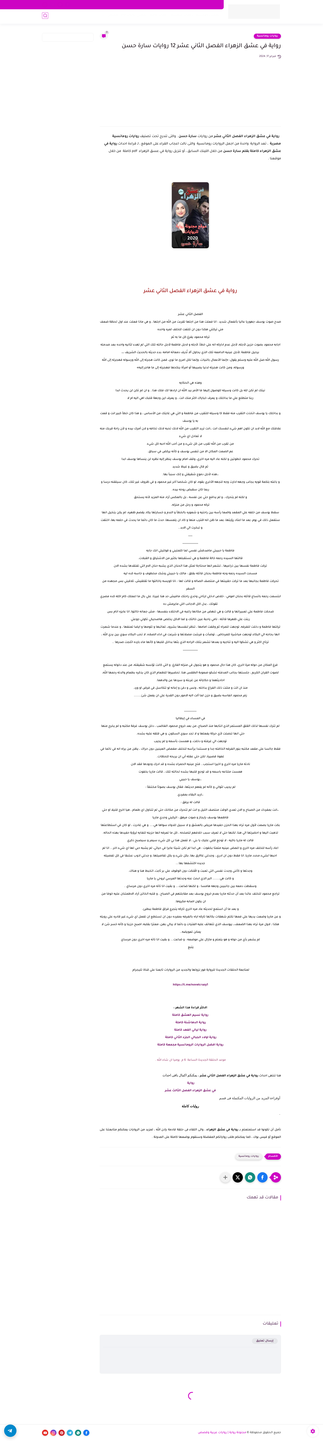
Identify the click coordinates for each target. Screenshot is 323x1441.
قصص (111, 16)
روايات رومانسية (207, 16)
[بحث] (45, 17)
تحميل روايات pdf (132, 16)
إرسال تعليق (265, 1340)
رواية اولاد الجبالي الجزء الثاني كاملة (190, 1037)
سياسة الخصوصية (207, 4)
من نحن (159, 4)
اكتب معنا (128, 4)
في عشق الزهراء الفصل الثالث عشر (190, 1090)
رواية (190, 1083)
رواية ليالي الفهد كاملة (190, 1030)
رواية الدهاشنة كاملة (190, 1022)
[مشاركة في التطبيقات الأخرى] (225, 1177)
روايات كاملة (157, 16)
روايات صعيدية (181, 16)
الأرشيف (111, 4)
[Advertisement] (190, 89)
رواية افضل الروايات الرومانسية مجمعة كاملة (190, 1045)
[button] (262, 1177)
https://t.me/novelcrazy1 (190, 985)
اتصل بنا (145, 4)
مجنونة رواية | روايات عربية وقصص (222, 1432)
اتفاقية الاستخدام (180, 4)
